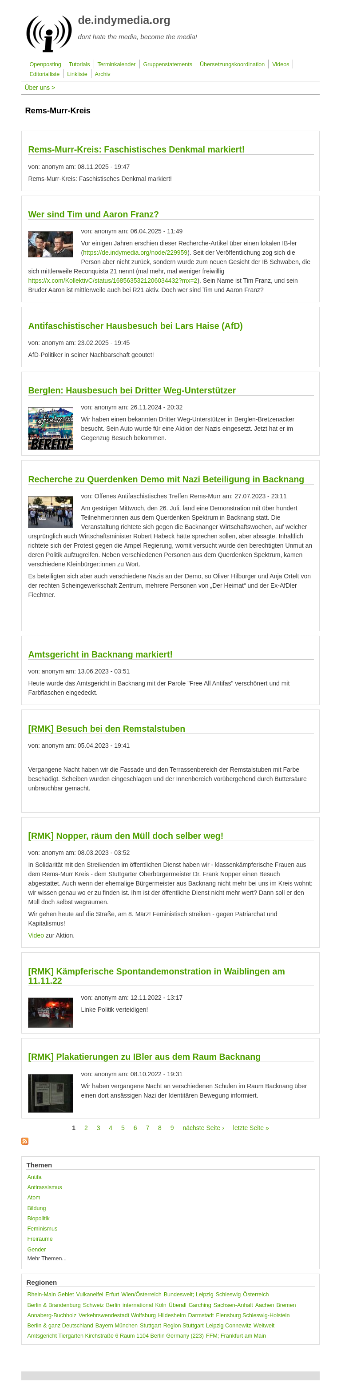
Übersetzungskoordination (232, 64)
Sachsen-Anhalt (233, 1305)
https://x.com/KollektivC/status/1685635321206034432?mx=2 (112, 280)
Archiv (103, 74)
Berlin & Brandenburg (53, 1305)
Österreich (256, 1294)
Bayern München (116, 1326)
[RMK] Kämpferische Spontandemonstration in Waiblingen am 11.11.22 (156, 976)
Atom (33, 1198)
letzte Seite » (251, 1127)
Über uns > (39, 87)
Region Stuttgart (183, 1326)
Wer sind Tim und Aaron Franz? (93, 214)
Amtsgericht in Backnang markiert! (100, 654)
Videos (280, 64)
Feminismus (42, 1229)
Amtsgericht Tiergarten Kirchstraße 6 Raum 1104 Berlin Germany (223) (115, 1336)
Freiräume (39, 1239)
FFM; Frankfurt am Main (236, 1336)
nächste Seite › (203, 1127)
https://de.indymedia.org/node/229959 (135, 252)
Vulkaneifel (89, 1294)
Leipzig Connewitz (228, 1326)
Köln (161, 1305)
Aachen (264, 1305)
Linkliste (77, 74)
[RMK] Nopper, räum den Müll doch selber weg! (125, 836)
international (138, 1305)
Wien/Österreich (141, 1294)
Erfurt (112, 1294)
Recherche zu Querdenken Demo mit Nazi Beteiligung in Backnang (166, 479)
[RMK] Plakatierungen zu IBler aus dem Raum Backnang (144, 1057)
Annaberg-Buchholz (51, 1315)
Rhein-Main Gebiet (50, 1294)
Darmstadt (201, 1315)
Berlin (113, 1305)
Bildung (36, 1208)
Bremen (286, 1305)
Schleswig (228, 1294)
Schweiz (93, 1305)
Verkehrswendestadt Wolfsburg (117, 1315)
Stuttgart (150, 1326)
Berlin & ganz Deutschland (60, 1326)
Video (36, 935)
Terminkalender (116, 64)
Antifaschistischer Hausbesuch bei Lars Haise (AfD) (135, 326)
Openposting (45, 64)
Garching (200, 1305)
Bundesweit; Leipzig (189, 1294)
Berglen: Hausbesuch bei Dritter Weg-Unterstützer (132, 390)
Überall (177, 1305)
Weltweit (264, 1326)
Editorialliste (44, 74)
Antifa (34, 1177)
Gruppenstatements (167, 64)
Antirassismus (44, 1187)
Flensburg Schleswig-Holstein (253, 1315)
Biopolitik (38, 1218)
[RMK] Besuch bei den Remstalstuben (106, 729)
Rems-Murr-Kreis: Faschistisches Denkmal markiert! (136, 149)
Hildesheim (172, 1315)
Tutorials (79, 64)
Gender (36, 1250)
